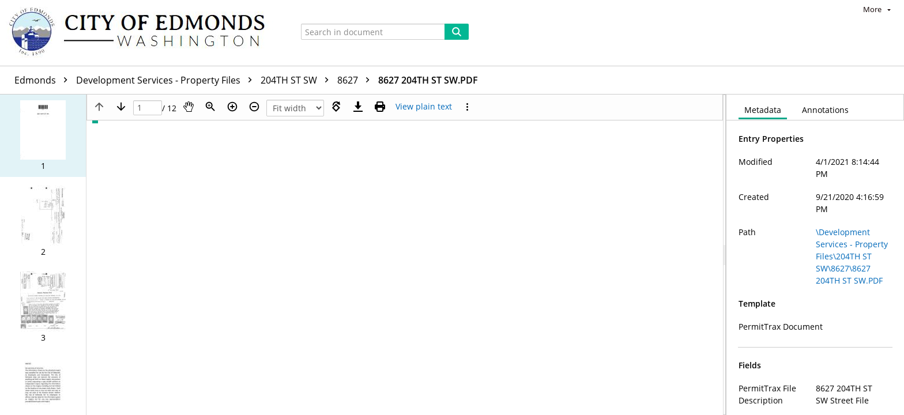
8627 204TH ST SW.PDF (428, 80)
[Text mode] (423, 106)
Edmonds (43, 80)
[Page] (147, 108)
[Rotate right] (336, 106)
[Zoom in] (232, 106)
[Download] (358, 106)
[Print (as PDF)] (380, 106)
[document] (815, 255)
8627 (356, 80)
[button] (43, 136)
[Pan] (188, 106)
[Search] (457, 32)
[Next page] (121, 106)
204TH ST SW (297, 80)
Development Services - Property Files (167, 80)
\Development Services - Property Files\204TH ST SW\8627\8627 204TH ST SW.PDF (852, 256)
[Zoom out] (254, 106)
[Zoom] (210, 106)
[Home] (142, 33)
